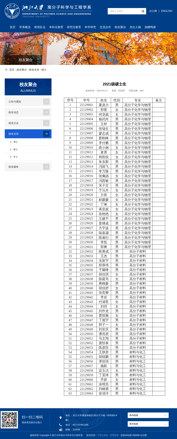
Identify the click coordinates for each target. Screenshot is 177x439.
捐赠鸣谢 (150, 27)
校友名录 (34, 69)
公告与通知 (15, 101)
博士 (15, 142)
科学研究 (90, 27)
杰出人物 (135, 27)
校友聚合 (120, 27)
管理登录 (114, 435)
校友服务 (14, 166)
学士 (15, 156)
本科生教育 (56, 27)
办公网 (153, 11)
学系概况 (25, 27)
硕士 (44, 69)
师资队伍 (40, 27)
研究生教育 (74, 27)
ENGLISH (166, 11)
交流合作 (105, 27)
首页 (12, 27)
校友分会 (14, 123)
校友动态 (14, 112)
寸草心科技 (102, 435)
